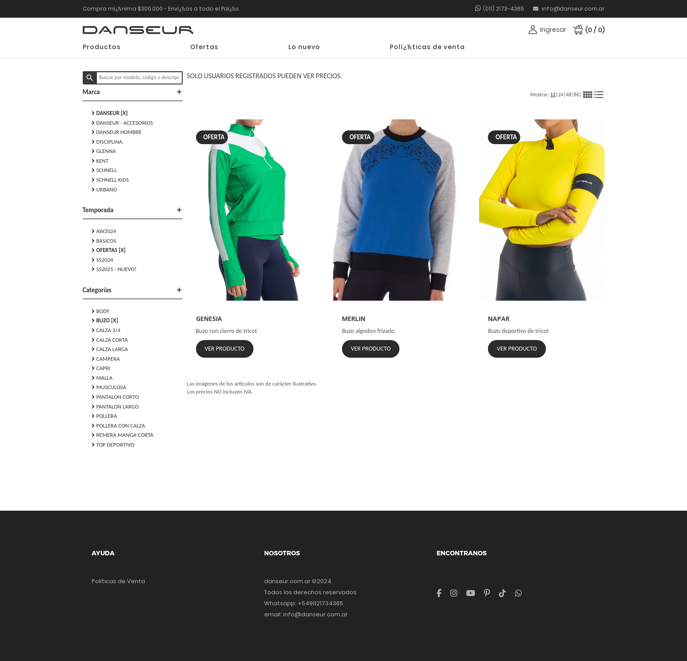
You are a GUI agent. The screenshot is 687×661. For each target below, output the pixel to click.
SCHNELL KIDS (110, 179)
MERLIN (353, 318)
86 (576, 95)
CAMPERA (106, 359)
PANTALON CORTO (115, 397)
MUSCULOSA (109, 387)
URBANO (104, 189)
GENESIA (209, 318)
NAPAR (499, 318)
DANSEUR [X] (110, 113)
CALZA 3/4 (106, 330)
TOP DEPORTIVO (113, 444)
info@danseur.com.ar (569, 8)
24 (560, 95)
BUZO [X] (105, 320)
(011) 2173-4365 (503, 8)
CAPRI (101, 368)
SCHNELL (104, 170)
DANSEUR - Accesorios (122, 122)
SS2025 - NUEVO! (114, 269)
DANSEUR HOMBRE (117, 132)
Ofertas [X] (109, 250)
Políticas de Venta (118, 581)
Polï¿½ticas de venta (427, 46)
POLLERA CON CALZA (118, 425)
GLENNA (104, 151)
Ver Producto (225, 348)
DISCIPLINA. (108, 141)
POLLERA (104, 416)
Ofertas (204, 46)
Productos (102, 46)
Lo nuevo (304, 46)
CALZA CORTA (110, 340)
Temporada (133, 210)
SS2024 (102, 260)
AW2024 (104, 231)
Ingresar (553, 29)
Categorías (133, 290)
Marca (133, 92)
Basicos (104, 241)
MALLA (102, 378)
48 (568, 95)
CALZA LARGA (110, 349)
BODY (101, 311)
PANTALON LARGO (115, 406)
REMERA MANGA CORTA (123, 435)
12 (553, 95)
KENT (100, 160)
